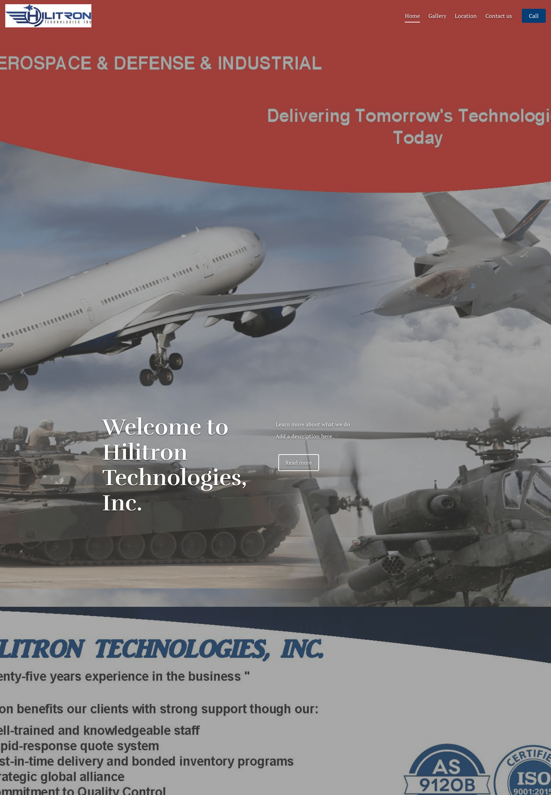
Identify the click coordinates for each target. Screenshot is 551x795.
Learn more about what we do (313, 424)
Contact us (498, 25)
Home (412, 25)
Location (466, 25)
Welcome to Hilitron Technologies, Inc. (174, 465)
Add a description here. (304, 436)
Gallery (437, 25)
